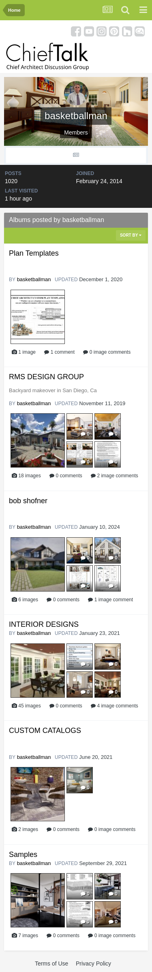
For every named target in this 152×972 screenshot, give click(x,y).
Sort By (130, 235)
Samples (23, 854)
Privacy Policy (93, 963)
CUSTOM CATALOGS (45, 730)
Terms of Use (51, 963)
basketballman (34, 279)
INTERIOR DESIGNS (44, 624)
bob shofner (28, 501)
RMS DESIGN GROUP (46, 377)
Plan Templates (34, 253)
